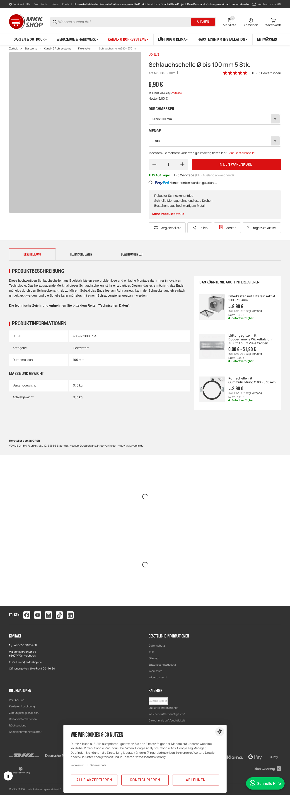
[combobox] (215, 119)
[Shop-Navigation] (19, 4)
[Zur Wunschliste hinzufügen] (227, 227)
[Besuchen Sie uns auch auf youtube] (37, 615)
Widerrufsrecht (158, 677)
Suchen (203, 22)
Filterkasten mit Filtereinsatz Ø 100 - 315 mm (251, 298)
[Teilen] (199, 227)
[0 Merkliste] (229, 22)
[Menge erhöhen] (182, 164)
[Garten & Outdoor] (30, 39)
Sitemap (154, 658)
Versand (177, 93)
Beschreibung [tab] (32, 254)
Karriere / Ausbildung (22, 706)
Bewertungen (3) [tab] (132, 254)
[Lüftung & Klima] (173, 39)
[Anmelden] (251, 22)
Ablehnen (196, 780)
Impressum (155, 671)
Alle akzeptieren (94, 780)
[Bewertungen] (235, 73)
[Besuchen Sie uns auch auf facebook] (26, 615)
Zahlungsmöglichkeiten (24, 713)
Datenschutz (157, 645)
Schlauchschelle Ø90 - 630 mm (118, 48)
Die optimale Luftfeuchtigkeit (167, 720)
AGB (151, 652)
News (55, 4)
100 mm (78, 359)
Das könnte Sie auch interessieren (229, 282)
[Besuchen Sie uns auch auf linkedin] (70, 615)
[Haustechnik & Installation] (223, 39)
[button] (158, 701)
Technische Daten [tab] (81, 254)
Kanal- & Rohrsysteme (57, 48)
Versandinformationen (23, 719)
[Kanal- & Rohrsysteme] (128, 39)
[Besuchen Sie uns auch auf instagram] (48, 615)
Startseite (30, 48)
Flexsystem (85, 48)
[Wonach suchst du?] (124, 22)
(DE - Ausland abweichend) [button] (214, 175)
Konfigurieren (145, 780)
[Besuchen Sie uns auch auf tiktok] (59, 615)
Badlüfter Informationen (163, 708)
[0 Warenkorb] (273, 22)
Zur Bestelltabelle (242, 153)
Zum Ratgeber (158, 701)
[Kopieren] (178, 73)
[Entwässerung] (271, 39)
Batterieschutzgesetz (162, 665)
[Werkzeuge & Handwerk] (77, 39)
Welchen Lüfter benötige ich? (167, 714)
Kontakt (67, 4)
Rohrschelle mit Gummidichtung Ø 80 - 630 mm (252, 380)
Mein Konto (41, 4)
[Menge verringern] (154, 164)
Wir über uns (16, 700)
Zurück (13, 48)
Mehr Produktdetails (168, 214)
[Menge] (168, 164)
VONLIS (154, 54)
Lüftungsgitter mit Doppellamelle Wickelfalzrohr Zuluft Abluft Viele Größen (250, 339)
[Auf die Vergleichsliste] (167, 227)
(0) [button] (266, 4)
